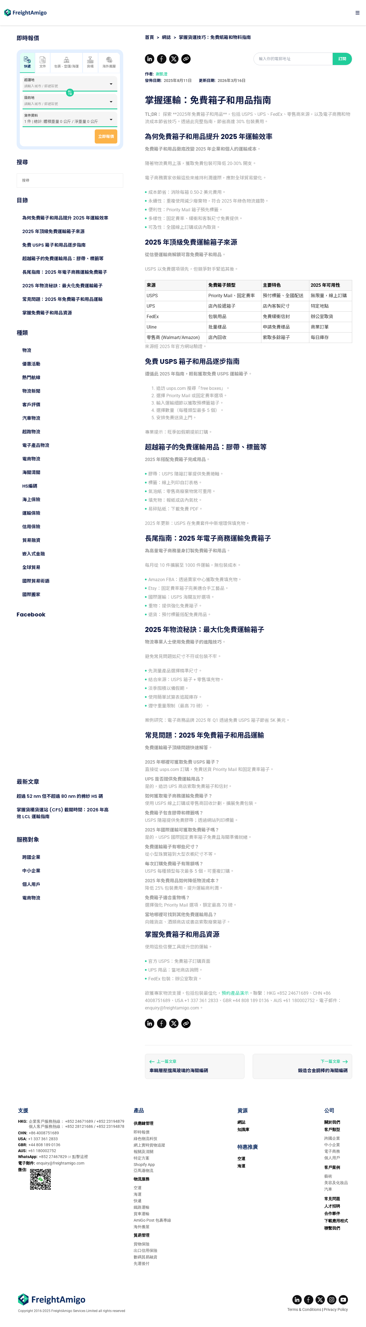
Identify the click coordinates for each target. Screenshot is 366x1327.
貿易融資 (31, 540)
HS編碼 (29, 486)
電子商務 (332, 1151)
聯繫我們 (332, 1228)
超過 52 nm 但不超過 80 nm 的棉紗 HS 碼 (60, 796)
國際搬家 (31, 594)
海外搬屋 (109, 62)
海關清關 (31, 472)
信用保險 (31, 527)
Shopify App (144, 1164)
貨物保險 (141, 1244)
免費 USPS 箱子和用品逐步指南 (54, 245)
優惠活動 (31, 364)
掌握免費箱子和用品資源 (47, 313)
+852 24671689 (79, 1121)
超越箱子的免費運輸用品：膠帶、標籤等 (62, 258)
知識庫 (243, 1129)
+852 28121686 (79, 1126)
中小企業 (31, 871)
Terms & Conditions (304, 1309)
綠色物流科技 (145, 1138)
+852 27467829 (53, 1156)
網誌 (166, 37)
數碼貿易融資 (145, 1257)
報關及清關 (143, 1151)
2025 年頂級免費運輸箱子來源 (53, 231)
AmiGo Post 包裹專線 (152, 1220)
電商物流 (31, 459)
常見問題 (332, 1198)
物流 (26, 350)
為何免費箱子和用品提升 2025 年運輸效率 (65, 218)
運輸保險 (31, 513)
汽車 (328, 1189)
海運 (138, 1194)
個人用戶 (31, 884)
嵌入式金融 (33, 554)
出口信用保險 (145, 1250)
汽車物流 (31, 418)
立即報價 (106, 136)
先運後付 (141, 1263)
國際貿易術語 (35, 581)
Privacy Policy (336, 1309)
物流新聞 (31, 391)
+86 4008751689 (44, 1133)
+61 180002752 (42, 1150)
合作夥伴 (332, 1213)
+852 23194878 (110, 1126)
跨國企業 (31, 857)
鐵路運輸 (141, 1207)
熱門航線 (31, 377)
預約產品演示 (235, 993)
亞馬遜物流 (143, 1170)
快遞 (138, 1200)
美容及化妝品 (336, 1182)
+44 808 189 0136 (44, 1145)
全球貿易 (31, 567)
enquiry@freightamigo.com (60, 1163)
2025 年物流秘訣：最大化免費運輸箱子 (62, 286)
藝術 (328, 1176)
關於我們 (332, 1122)
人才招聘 (332, 1206)
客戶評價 (31, 404)
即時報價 (141, 1132)
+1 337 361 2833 (43, 1139)
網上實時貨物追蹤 (149, 1145)
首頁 (149, 37)
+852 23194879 (110, 1121)
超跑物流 (31, 432)
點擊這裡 (80, 1156)
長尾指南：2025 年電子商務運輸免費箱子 (64, 272)
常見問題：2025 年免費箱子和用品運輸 (62, 299)
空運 (138, 1187)
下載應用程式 (336, 1221)
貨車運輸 (141, 1213)
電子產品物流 (35, 445)
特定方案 (141, 1158)
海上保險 (31, 499)
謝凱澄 (161, 74)
